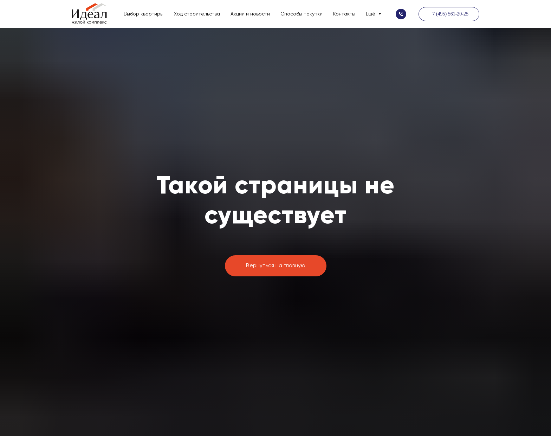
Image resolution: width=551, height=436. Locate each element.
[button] (401, 14)
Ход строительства (197, 14)
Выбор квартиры (143, 14)
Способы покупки (301, 14)
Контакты (344, 14)
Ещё (371, 14)
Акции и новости (250, 14)
